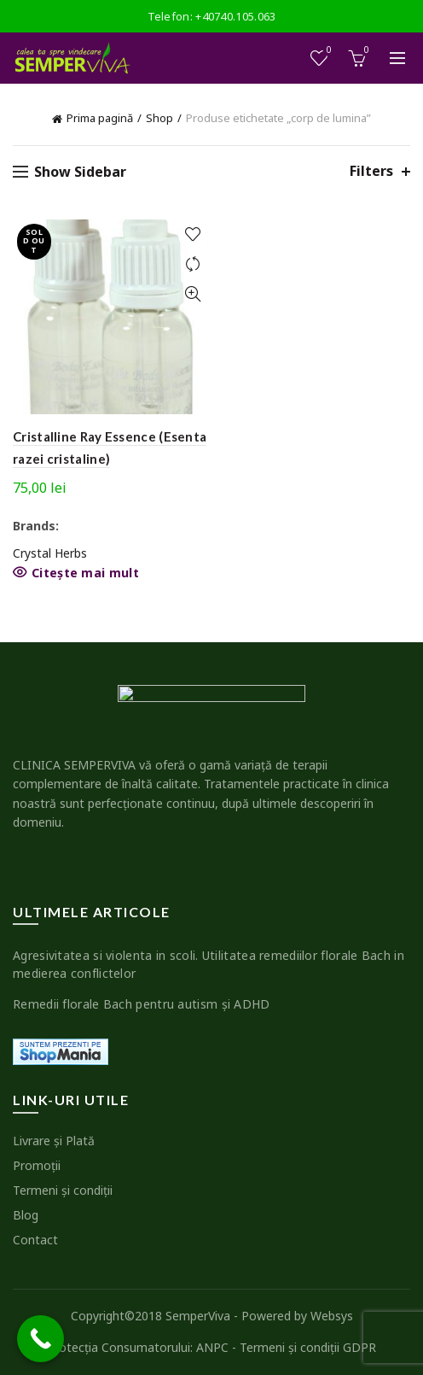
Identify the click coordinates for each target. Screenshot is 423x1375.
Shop (159, 118)
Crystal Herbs (50, 553)
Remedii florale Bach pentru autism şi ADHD (141, 1004)
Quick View (192, 294)
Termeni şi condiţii (63, 1190)
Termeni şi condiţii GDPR (308, 1347)
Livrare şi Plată (54, 1140)
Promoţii (37, 1165)
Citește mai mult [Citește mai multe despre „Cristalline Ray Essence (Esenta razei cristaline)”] (85, 573)
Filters (371, 171)
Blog (25, 1215)
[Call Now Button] (40, 1338)
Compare (192, 264)
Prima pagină (100, 118)
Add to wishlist (192, 234)
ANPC (212, 1347)
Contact (35, 1240)
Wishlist (328, 50)
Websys (331, 1316)
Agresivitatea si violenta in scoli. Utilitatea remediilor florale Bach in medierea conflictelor (208, 964)
